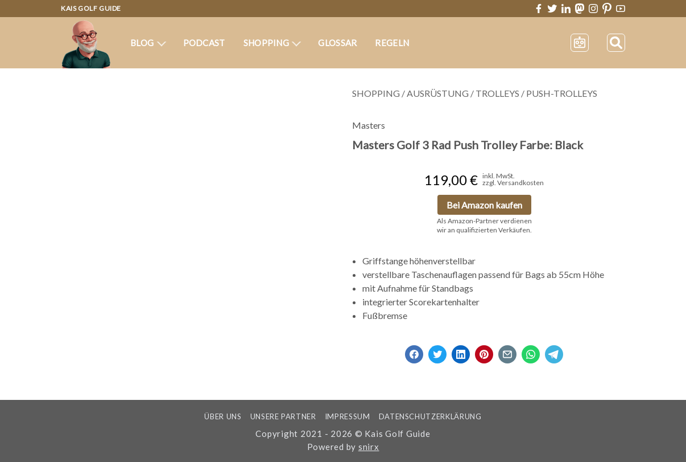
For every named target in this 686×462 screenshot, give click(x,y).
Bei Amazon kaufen (484, 204)
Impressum (347, 416)
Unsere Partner (283, 416)
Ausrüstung (438, 93)
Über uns (222, 416)
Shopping (272, 43)
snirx (368, 446)
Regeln (392, 43)
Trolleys (497, 93)
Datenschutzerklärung (430, 416)
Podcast (204, 43)
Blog (148, 43)
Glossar (337, 43)
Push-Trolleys (561, 93)
